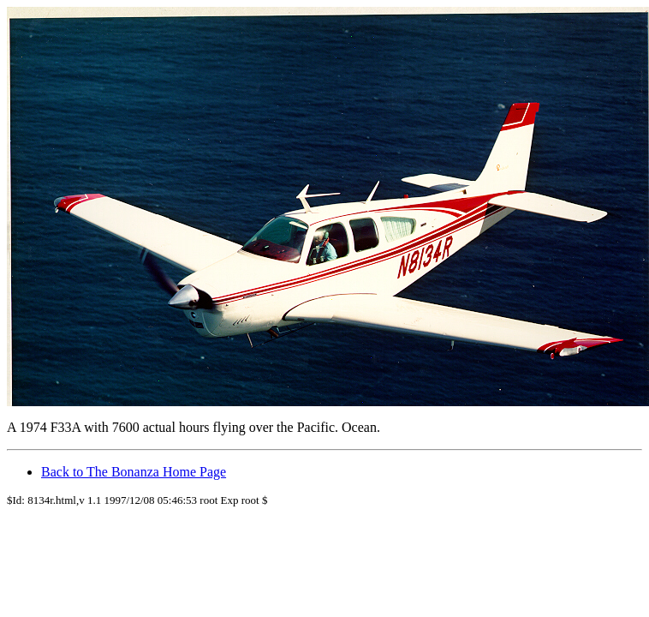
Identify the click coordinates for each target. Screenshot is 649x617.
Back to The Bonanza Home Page (133, 471)
